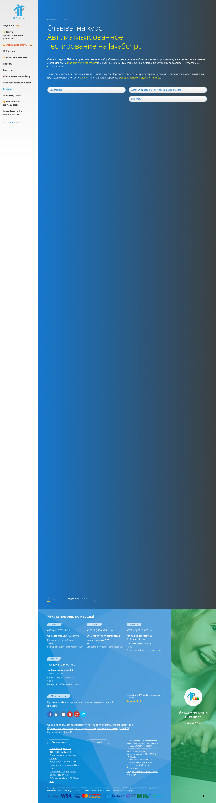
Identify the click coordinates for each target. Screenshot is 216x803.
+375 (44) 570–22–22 (60, 630)
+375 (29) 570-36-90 (61, 664)
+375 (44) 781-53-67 (139, 630)
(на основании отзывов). (143, 696)
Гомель (134, 624)
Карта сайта (98, 742)
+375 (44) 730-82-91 (100, 630)
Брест (54, 658)
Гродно (94, 624)
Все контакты (59, 742)
